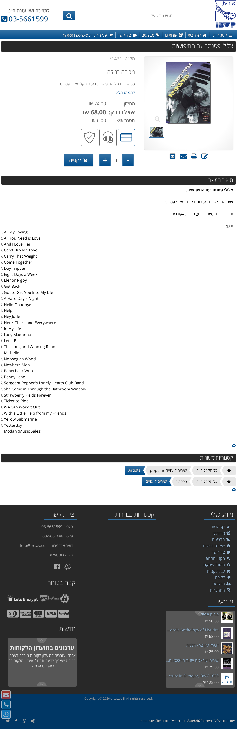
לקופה (223, 577)
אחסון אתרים (147, 720)
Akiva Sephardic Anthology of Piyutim (192, 629)
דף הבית (221, 526)
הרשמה (222, 583)
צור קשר (221, 552)
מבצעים (221, 539)
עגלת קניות (219, 571)
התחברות (220, 590)
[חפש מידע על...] (118, 15)
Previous (200, 685)
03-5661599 (24, 18)
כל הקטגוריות (206, 470)
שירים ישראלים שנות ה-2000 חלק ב (192, 660)
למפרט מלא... (124, 92)
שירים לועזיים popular (168, 470)
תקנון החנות (218, 558)
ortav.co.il (117, 698)
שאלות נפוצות (217, 545)
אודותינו (222, 533)
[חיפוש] (69, 16)
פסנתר (181, 481)
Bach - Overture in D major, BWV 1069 (192, 675)
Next (200, 613)
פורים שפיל (210, 614)
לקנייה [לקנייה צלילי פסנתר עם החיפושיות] (78, 160)
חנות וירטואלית (177, 720)
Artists (134, 470)
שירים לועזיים (156, 481)
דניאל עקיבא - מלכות (202, 645)
